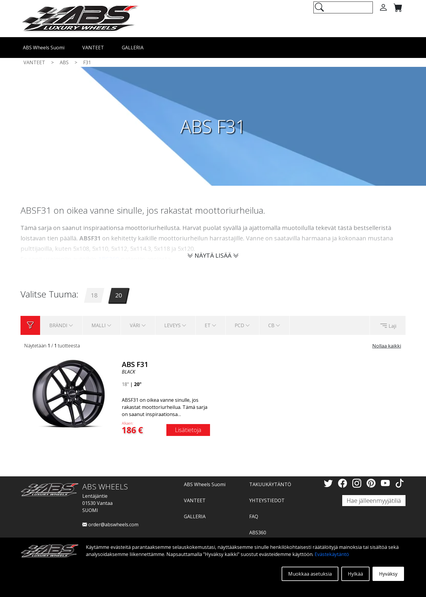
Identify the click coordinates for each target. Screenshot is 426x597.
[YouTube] (386, 483)
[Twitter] (329, 483)
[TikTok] (400, 483)
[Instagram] (358, 483)
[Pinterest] (372, 483)
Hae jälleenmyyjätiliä (374, 501)
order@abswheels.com (110, 524)
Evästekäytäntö (332, 554)
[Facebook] (344, 483)
